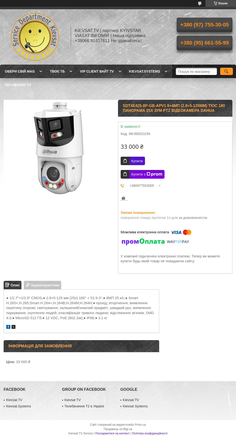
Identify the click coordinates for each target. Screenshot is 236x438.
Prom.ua (140, 424)
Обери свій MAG (20, 71)
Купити (137, 161)
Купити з (146, 174)
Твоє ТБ (57, 71)
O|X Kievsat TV (18, 85)
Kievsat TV (73, 400)
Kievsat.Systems (144, 71)
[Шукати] (226, 71)
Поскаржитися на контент (112, 433)
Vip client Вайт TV (97, 71)
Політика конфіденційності (150, 433)
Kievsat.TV (14, 400)
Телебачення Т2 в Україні (84, 406)
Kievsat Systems (135, 406)
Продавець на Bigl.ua (118, 429)
